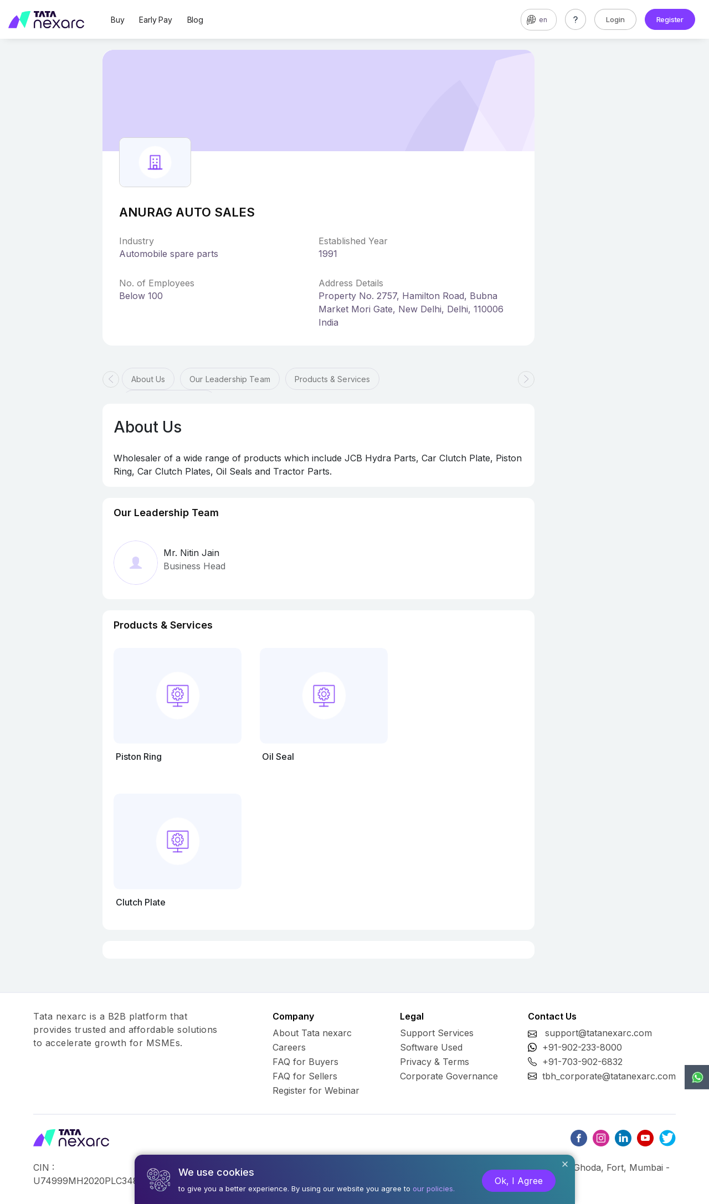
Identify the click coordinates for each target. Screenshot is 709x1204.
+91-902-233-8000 (582, 1047)
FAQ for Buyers (305, 1061)
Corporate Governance (449, 1076)
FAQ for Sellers (305, 1076)
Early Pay (155, 19)
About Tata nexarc (312, 1032)
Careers (289, 1047)
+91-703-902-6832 (582, 1061)
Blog (195, 19)
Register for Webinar (316, 1090)
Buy (117, 19)
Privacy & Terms (434, 1061)
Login (615, 19)
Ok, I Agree (519, 1180)
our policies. (434, 1188)
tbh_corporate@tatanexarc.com (609, 1076)
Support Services (437, 1032)
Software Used (431, 1047)
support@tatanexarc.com (598, 1032)
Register (670, 19)
